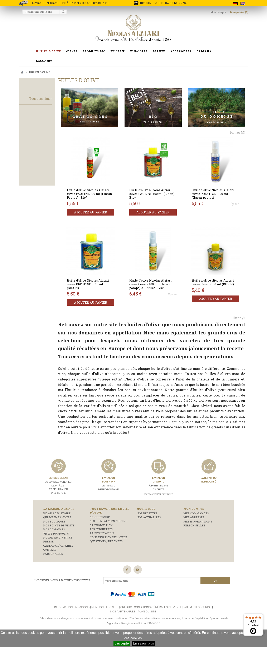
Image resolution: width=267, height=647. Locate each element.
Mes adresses (193, 528)
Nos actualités (149, 528)
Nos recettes (147, 524)
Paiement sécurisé (198, 618)
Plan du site (147, 622)
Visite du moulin (56, 544)
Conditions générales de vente (158, 618)
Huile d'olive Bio (34, 144)
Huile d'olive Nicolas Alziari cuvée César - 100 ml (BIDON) (216, 280)
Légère (27, 187)
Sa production (101, 536)
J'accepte (122, 643)
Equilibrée (29, 182)
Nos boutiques (54, 532)
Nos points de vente (58, 536)
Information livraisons (71, 618)
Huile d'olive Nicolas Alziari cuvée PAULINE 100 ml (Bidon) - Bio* (157, 191)
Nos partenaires (122, 622)
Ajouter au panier (98, 210)
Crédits (126, 618)
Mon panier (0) (239, 12)
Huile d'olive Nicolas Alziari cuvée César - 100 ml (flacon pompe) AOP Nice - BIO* (157, 282)
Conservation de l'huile (108, 548)
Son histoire (100, 528)
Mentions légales (104, 618)
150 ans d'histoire (57, 524)
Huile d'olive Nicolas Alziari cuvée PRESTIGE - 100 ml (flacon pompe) (216, 191)
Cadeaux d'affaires (58, 556)
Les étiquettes (101, 540)
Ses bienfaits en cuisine (108, 532)
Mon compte (218, 12)
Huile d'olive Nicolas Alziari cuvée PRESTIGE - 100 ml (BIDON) (98, 282)
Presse (48, 552)
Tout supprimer (50, 103)
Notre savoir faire (57, 548)
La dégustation (102, 544)
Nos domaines (54, 540)
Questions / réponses (106, 552)
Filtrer (237, 130)
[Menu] (260, 615)
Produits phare (33, 129)
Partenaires (53, 564)
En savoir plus (143, 643)
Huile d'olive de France (39, 160)
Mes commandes (196, 524)
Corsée (27, 176)
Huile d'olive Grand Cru (39, 150)
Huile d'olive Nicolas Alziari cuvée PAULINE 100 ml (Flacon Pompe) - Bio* (98, 191)
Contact (50, 560)
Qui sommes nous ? (57, 528)
